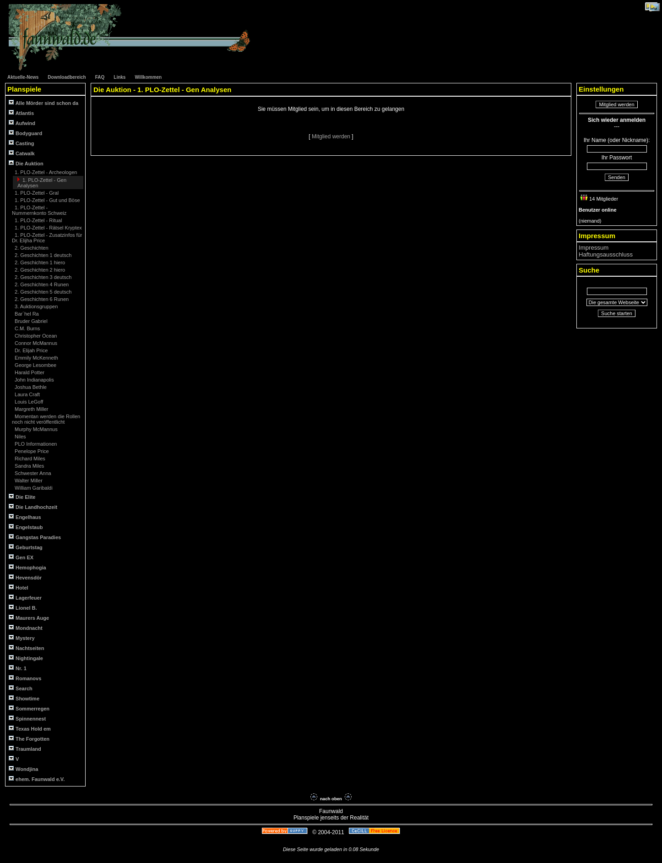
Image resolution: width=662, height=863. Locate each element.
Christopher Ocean (35, 336)
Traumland (25, 749)
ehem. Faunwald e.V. (37, 779)
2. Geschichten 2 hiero (39, 270)
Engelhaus (25, 517)
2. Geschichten (30, 248)
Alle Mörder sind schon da (43, 103)
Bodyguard (25, 133)
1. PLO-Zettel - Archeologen (45, 172)
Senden (616, 177)
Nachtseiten (26, 648)
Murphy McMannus (35, 429)
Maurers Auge (29, 618)
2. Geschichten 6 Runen (41, 299)
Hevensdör (25, 577)
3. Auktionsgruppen (35, 306)
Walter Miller (28, 480)
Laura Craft (26, 394)
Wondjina (23, 769)
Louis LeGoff (28, 401)
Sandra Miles (28, 466)
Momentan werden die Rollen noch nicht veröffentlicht (46, 419)
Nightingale (26, 658)
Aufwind (22, 123)
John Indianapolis (33, 379)
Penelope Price (31, 451)
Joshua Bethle (30, 387)
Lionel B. (23, 608)
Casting (21, 143)
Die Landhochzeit (33, 507)
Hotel (18, 587)
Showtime (24, 698)
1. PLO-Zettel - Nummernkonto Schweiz (39, 210)
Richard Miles (29, 458)
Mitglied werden (332, 136)
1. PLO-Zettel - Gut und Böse (46, 200)
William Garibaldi (33, 488)
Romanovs (25, 678)
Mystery (22, 638)
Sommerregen (29, 708)
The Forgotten (29, 739)
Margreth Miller (30, 409)
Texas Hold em (30, 729)
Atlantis (21, 113)
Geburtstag (26, 547)
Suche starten (616, 313)
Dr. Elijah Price (30, 350)
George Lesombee (34, 365)
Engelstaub (26, 527)
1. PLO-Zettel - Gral (36, 193)
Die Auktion (26, 163)
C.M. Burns (26, 328)
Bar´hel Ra (26, 314)
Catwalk (22, 153)
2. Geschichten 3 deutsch (42, 277)
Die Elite (22, 497)
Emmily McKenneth (35, 357)
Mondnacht (26, 628)
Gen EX (21, 557)
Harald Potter (28, 372)
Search (21, 688)
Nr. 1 (18, 668)
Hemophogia (27, 567)
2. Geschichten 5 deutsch (42, 292)
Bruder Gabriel (30, 321)
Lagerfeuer (25, 598)
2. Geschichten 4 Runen (41, 284)
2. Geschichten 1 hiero (39, 262)
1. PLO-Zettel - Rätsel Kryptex (47, 227)
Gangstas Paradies (35, 537)
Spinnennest (27, 718)
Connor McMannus (35, 343)
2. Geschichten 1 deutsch (42, 255)
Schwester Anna (32, 473)
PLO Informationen (35, 444)
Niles (19, 436)
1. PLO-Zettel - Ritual (37, 220)
